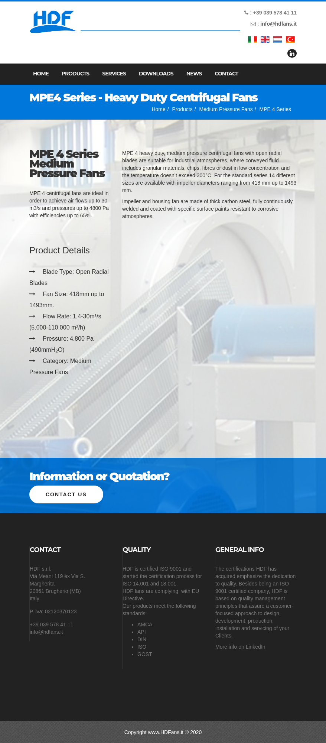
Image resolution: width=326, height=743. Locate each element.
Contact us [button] (66, 494)
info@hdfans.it (278, 24)
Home (41, 73)
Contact (226, 73)
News (194, 73)
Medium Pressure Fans (226, 109)
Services (114, 73)
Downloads (156, 73)
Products (75, 73)
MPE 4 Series (275, 109)
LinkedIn (255, 646)
